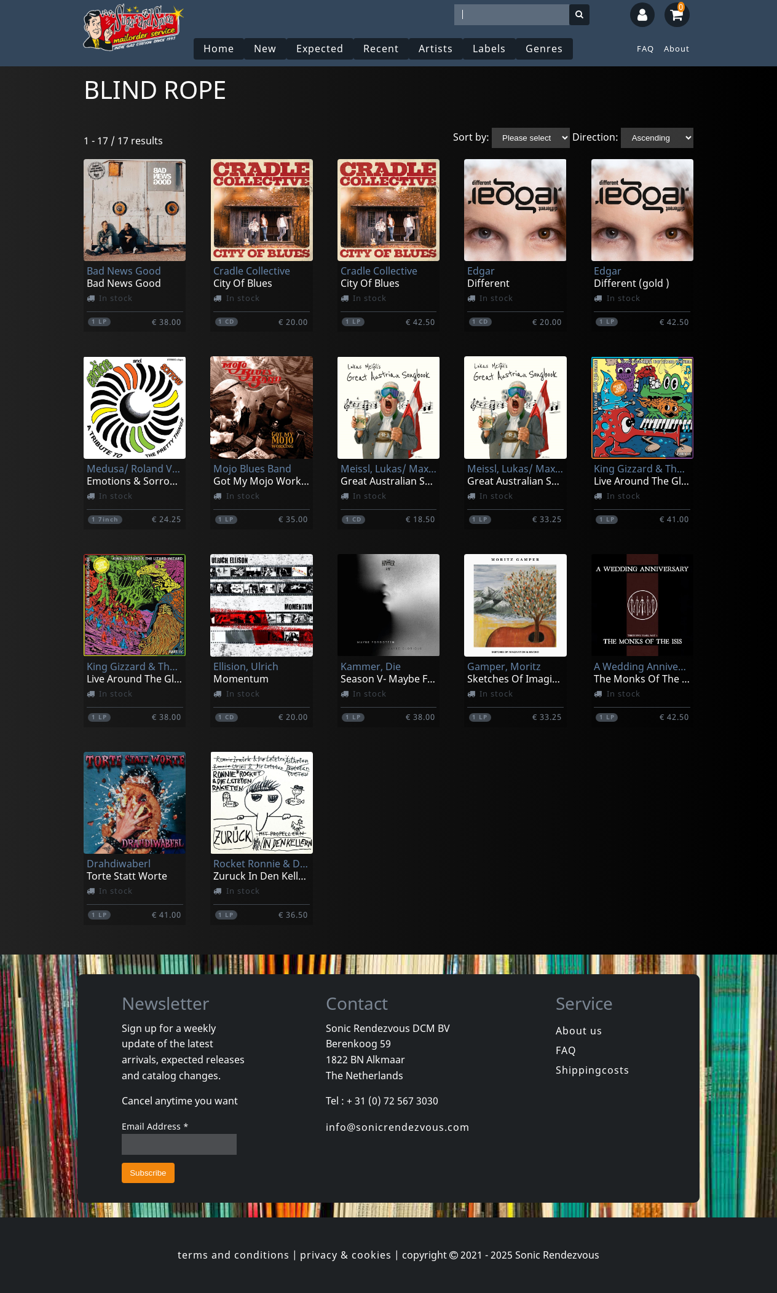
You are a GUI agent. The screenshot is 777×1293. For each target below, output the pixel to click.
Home (218, 48)
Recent (381, 48)
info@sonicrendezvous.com (398, 1127)
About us (579, 1030)
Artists (436, 48)
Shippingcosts (592, 1070)
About (677, 48)
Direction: (595, 137)
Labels (489, 48)
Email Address (155, 1126)
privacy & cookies (346, 1255)
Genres (544, 48)
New (265, 48)
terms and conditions (234, 1255)
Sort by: (471, 137)
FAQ (645, 48)
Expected (320, 48)
